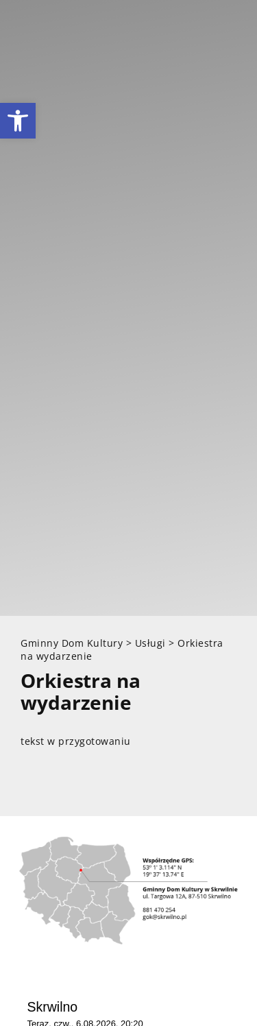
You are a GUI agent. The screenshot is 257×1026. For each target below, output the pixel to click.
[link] (18, 121)
